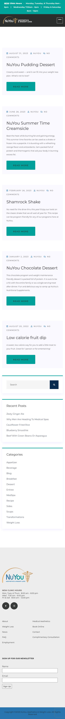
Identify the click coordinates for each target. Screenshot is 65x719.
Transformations (15, 517)
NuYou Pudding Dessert (30, 64)
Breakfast (11, 479)
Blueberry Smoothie (17, 430)
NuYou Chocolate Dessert (32, 267)
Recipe (10, 501)
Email (30, 678)
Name (30, 669)
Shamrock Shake (23, 201)
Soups (9, 512)
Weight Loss (13, 522)
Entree (10, 490)
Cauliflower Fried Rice (18, 424)
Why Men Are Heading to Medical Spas (27, 419)
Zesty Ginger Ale (15, 413)
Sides (9, 506)
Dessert (10, 484)
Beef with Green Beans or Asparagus (26, 435)
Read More (21, 86)
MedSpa (10, 495)
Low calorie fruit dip (26, 337)
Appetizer (11, 462)
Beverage (11, 468)
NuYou (35, 53)
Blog (9, 473)
